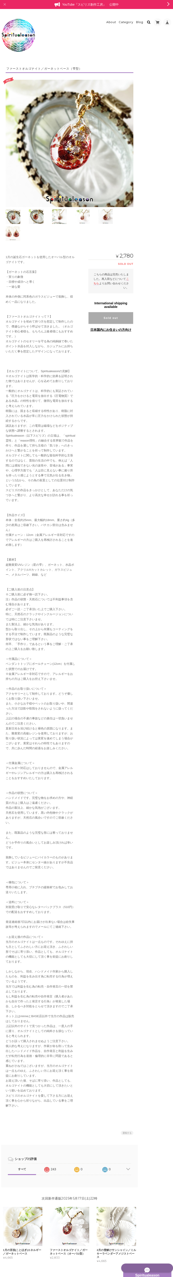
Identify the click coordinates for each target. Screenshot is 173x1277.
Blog (139, 19)
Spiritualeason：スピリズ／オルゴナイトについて (155, 409)
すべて (22, 1145)
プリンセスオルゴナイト (154, 147)
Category (126, 19)
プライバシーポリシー (122, 1258)
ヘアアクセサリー (155, 231)
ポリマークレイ (153, 275)
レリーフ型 (150, 137)
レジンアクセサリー (153, 377)
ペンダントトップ (155, 246)
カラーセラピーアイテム (154, 330)
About (111, 19)
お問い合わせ (150, 435)
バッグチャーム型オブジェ (157, 350)
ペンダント (150, 192)
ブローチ (149, 223)
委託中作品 (150, 369)
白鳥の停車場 (149, 360)
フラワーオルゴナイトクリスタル (154, 169)
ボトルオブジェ (153, 340)
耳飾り (148, 239)
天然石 (148, 282)
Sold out (106, 294)
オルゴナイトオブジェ (154, 121)
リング (148, 200)
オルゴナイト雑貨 (152, 291)
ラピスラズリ (152, 320)
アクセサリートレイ (156, 299)
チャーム (149, 208)
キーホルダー (152, 215)
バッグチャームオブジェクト (157, 256)
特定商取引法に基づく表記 (154, 424)
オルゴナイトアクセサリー (154, 182)
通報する (122, 1109)
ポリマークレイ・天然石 (154, 309)
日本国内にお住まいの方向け (106, 306)
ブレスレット (149, 158)
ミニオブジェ (152, 129)
